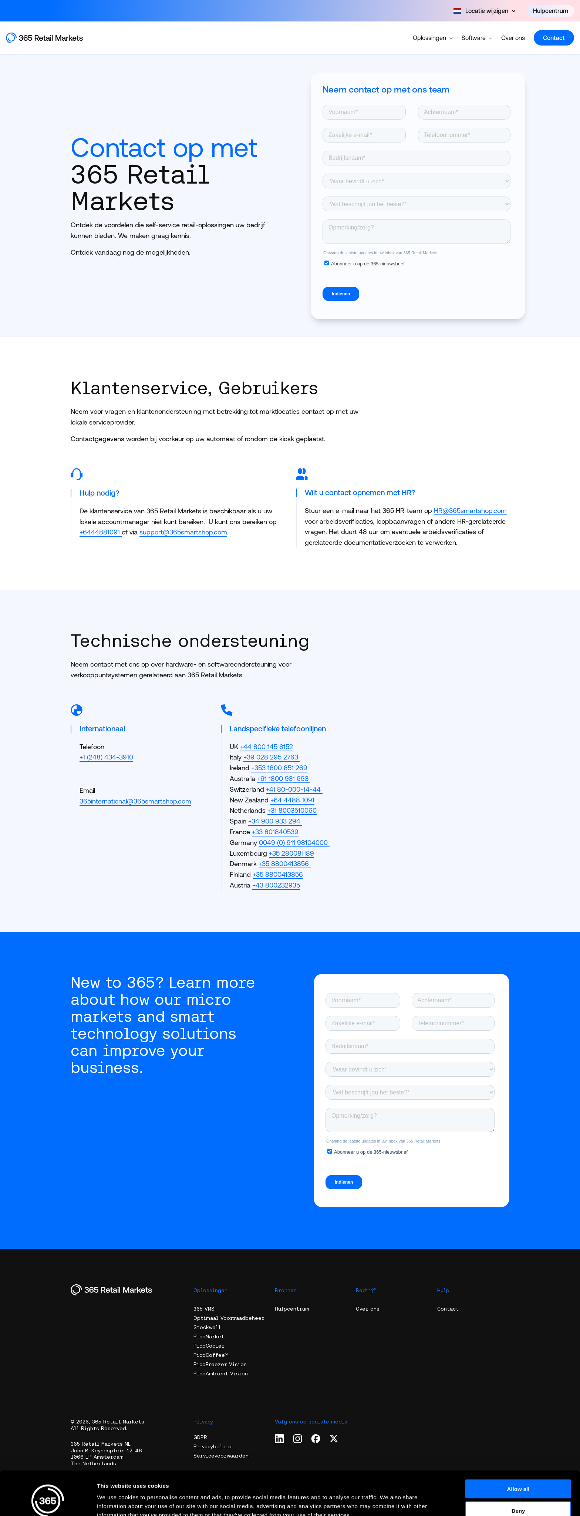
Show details (388, 1501)
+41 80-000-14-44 (294, 789)
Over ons (513, 37)
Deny (518, 1473)
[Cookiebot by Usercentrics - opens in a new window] (48, 1501)
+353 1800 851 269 (279, 768)
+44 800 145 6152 (266, 747)
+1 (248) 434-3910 (106, 757)
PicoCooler (209, 1346)
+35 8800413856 (285, 864)
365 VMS (204, 1309)
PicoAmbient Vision (220, 1373)
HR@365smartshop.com (470, 510)
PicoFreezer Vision (220, 1364)
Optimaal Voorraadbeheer (228, 1318)
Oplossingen (433, 37)
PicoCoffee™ (210, 1355)
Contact (554, 37)
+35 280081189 (291, 853)
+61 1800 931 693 (283, 778)
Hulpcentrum (550, 10)
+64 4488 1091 (292, 800)
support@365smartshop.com (183, 532)
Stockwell (207, 1327)
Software (477, 37)
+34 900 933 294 (275, 821)
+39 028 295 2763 (271, 757)
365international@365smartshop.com (135, 801)
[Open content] (484, 11)
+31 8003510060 (292, 810)
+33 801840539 (275, 832)
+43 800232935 (276, 885)
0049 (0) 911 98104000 (294, 842)
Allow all (518, 1451)
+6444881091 (100, 532)
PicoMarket (208, 1336)
